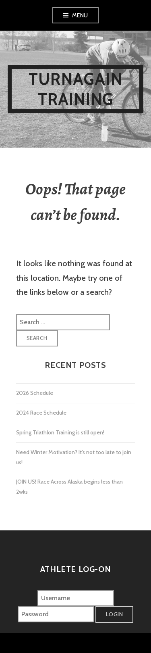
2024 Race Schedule (41, 412)
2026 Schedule (34, 392)
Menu (80, 15)
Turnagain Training (75, 89)
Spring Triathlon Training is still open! (60, 432)
